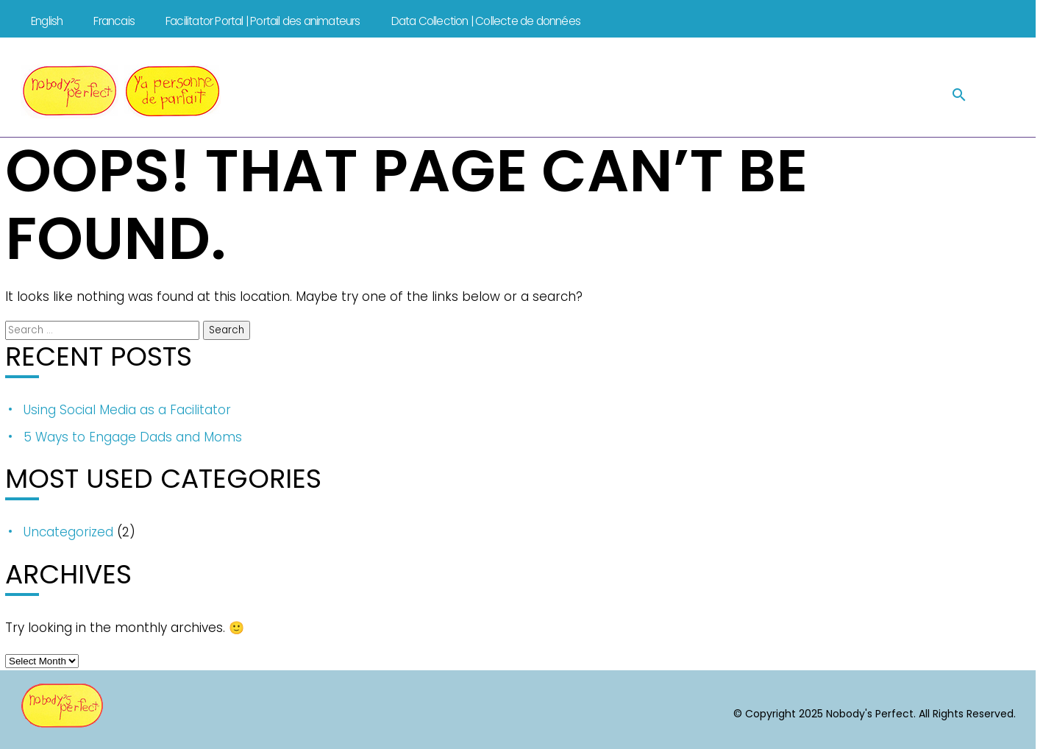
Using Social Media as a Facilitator (127, 410)
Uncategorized (68, 532)
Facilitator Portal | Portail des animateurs (262, 21)
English (47, 21)
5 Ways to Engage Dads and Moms (133, 437)
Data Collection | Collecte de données (485, 21)
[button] (959, 94)
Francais (114, 21)
